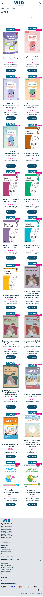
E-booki (13, 8)
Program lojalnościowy (8, 556)
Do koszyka (10, 70)
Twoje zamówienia (6, 549)
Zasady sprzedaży (6, 574)
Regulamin (4, 563)
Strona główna (5, 8)
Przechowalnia (5, 554)
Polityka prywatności (7, 567)
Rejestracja (4, 547)
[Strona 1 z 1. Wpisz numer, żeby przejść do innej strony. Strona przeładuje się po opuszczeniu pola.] (22, 510)
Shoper (38, 593)
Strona (19, 510)
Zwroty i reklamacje (7, 569)
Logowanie (4, 545)
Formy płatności (6, 565)
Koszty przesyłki (6, 572)
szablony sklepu (24, 593)
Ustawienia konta (6, 552)
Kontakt (3, 581)
